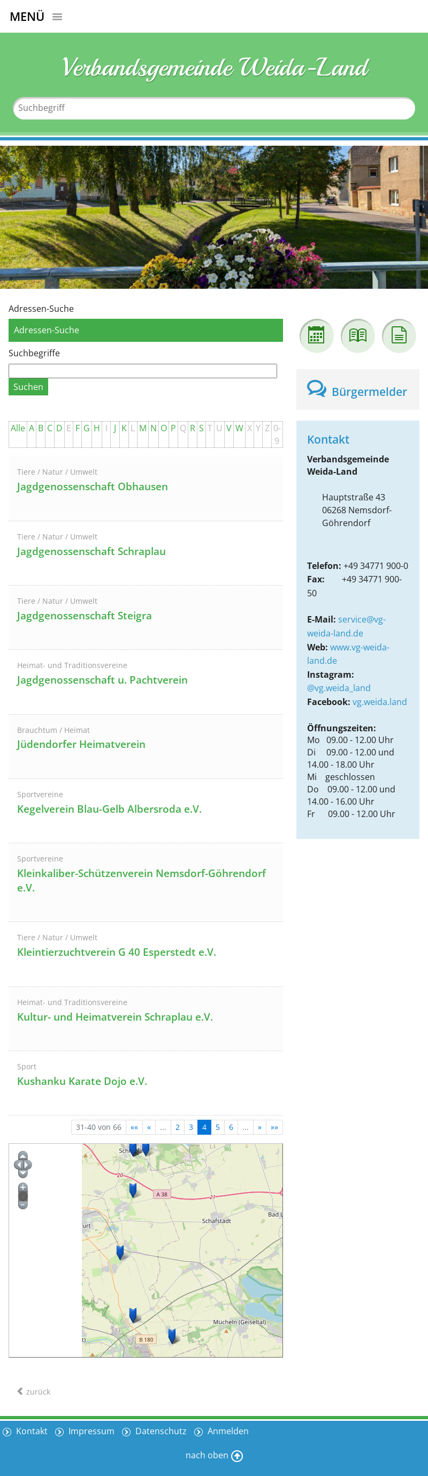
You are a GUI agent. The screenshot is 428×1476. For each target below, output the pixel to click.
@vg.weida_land (339, 688)
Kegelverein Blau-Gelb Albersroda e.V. (109, 809)
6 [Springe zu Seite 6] (231, 1127)
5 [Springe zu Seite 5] (218, 1127)
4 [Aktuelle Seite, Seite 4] (204, 1127)
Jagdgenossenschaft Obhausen (92, 486)
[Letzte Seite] (274, 1127)
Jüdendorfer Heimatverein (81, 744)
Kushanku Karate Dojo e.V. (82, 1081)
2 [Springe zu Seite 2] (177, 1127)
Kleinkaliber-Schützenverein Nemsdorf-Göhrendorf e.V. (141, 880)
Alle (18, 428)
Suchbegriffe (34, 353)
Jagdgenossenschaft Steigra (84, 616)
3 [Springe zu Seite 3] (191, 1127)
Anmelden (227, 1431)
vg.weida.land (380, 702)
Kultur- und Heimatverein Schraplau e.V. (115, 1017)
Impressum (90, 1431)
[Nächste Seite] (259, 1127)
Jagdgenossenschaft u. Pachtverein (102, 680)
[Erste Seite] (134, 1127)
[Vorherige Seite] (149, 1127)
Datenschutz (160, 1431)
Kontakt (31, 1431)
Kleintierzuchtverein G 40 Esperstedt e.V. (116, 952)
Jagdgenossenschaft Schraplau (91, 551)
